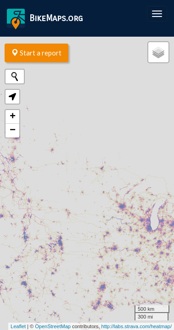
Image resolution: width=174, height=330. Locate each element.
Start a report (36, 53)
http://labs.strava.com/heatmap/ (136, 326)
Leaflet (18, 326)
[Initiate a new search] (15, 76)
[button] (12, 97)
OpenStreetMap (53, 326)
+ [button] (13, 117)
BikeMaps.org (45, 19)
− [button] (13, 131)
